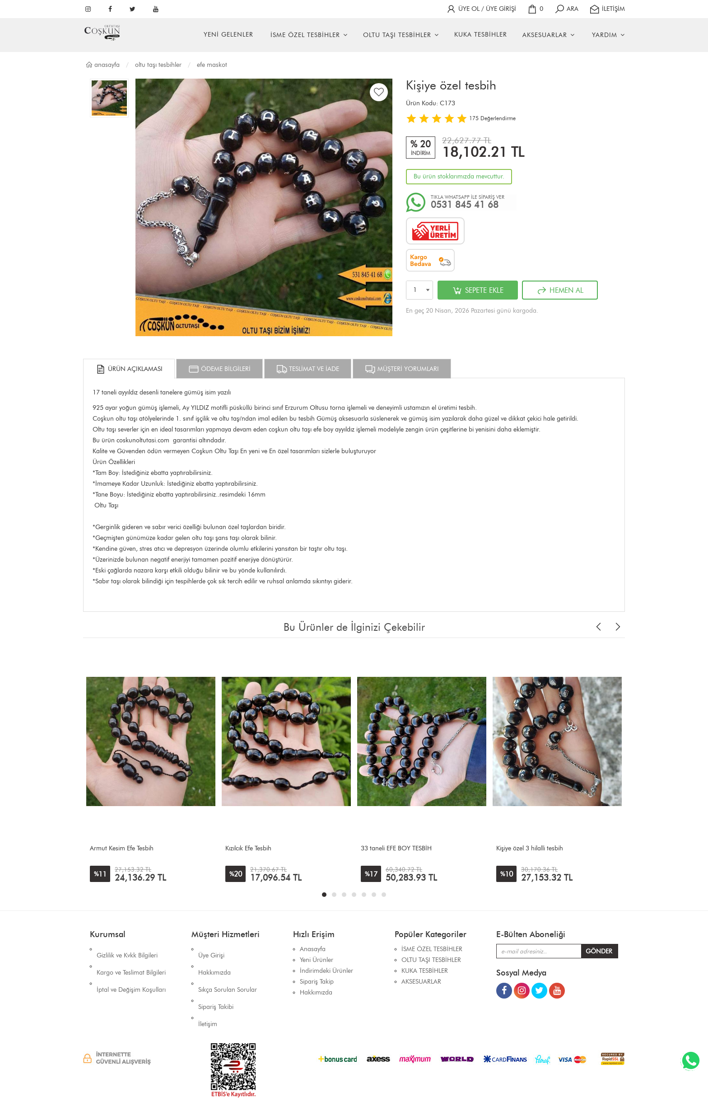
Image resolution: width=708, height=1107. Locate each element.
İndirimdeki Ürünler (326, 971)
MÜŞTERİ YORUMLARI (402, 369)
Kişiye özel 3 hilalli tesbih (529, 848)
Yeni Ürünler (316, 960)
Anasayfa (102, 65)
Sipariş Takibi (215, 981)
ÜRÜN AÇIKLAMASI (129, 369)
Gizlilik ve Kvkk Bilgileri (127, 949)
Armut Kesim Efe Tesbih (122, 848)
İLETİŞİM (607, 9)
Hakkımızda (214, 960)
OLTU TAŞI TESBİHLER (397, 35)
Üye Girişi (211, 949)
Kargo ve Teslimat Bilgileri (131, 960)
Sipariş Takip (317, 981)
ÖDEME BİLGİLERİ (219, 369)
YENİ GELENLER (228, 34)
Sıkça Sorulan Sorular (227, 971)
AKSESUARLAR (544, 35)
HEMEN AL (559, 290)
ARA (566, 9)
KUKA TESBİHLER (480, 34)
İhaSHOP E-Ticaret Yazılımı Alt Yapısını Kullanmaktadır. (409, 1084)
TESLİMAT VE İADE (307, 369)
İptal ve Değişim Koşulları (131, 971)
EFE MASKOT (212, 65)
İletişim (207, 992)
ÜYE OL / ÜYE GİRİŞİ (481, 9)
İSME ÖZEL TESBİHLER (305, 35)
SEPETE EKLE (477, 290)
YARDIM (604, 35)
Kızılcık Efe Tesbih (248, 848)
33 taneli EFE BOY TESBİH (396, 848)
